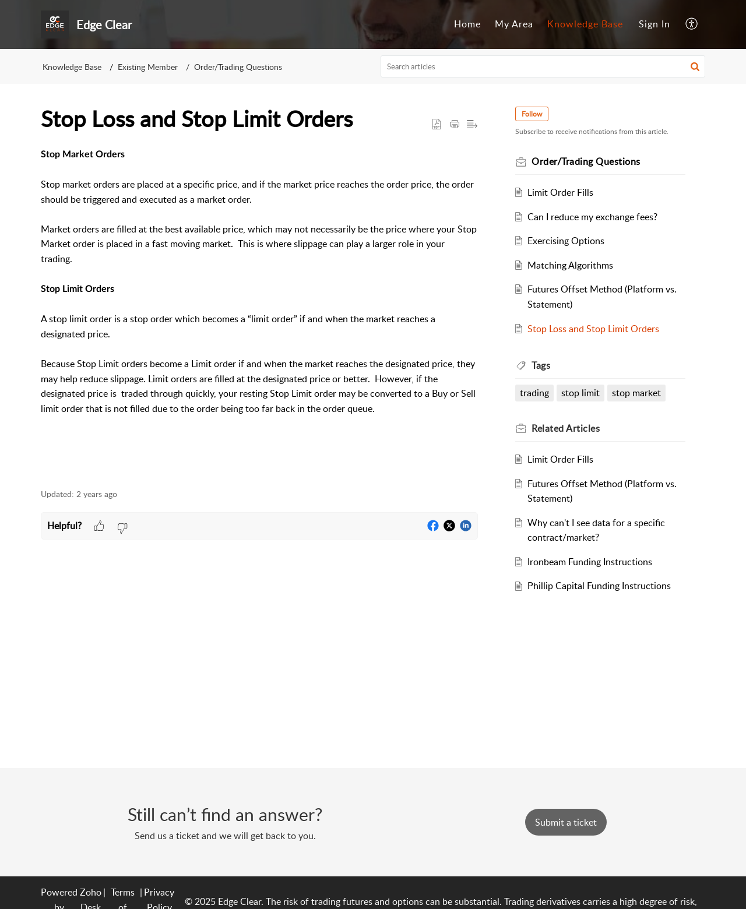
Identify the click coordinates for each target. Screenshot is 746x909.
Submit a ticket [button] (566, 822)
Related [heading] (566, 428)
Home (467, 23)
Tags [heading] (541, 365)
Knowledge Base (585, 23)
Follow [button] (532, 114)
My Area (514, 23)
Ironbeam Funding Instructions (589, 561)
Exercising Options (565, 240)
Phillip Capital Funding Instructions (599, 585)
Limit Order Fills (560, 192)
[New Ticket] (566, 822)
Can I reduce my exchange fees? (592, 216)
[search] (543, 66)
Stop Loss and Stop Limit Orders (593, 328)
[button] (692, 24)
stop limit (580, 392)
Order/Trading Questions (238, 66)
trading (534, 392)
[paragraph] (259, 311)
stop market (636, 392)
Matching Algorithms (570, 265)
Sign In (654, 23)
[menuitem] (467, 24)
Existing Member (148, 66)
